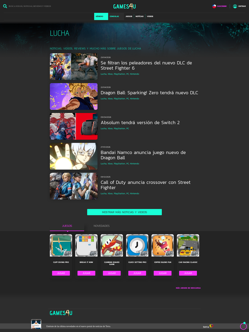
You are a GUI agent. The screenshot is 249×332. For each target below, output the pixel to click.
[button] (101, 16)
